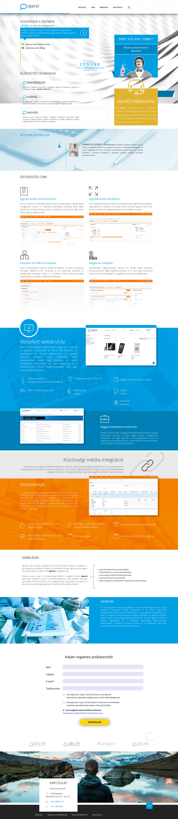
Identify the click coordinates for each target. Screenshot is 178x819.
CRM (93, 7)
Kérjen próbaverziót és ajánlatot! (136, 49)
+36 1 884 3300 (56, 806)
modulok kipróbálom (57, 815)
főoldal (38, 815)
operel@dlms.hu (57, 801)
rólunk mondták (80, 815)
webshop (104, 7)
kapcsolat (118, 7)
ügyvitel (82, 7)
